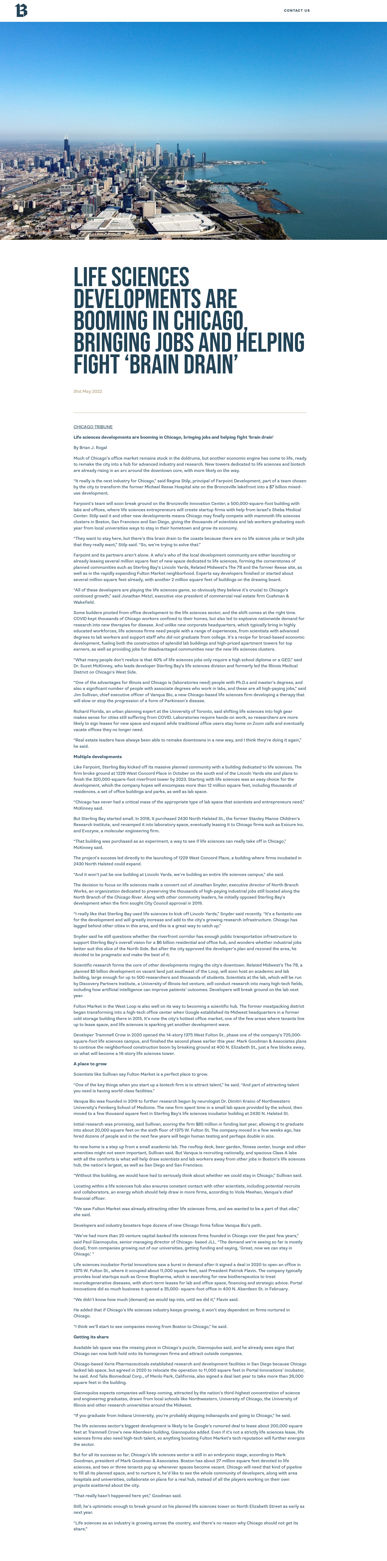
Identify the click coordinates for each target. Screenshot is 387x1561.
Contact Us (297, 11)
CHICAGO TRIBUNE (93, 427)
